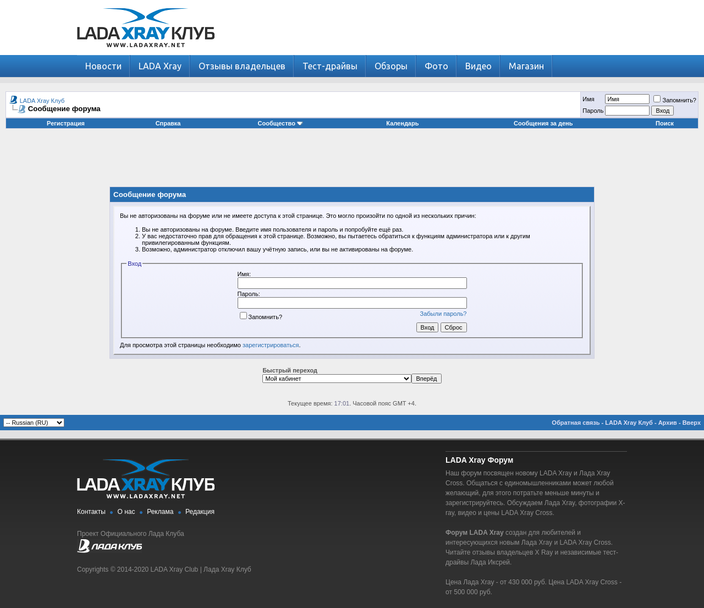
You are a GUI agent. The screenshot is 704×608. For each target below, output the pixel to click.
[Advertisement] (352, 162)
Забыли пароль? (443, 313)
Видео (478, 66)
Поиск (665, 123)
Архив (667, 422)
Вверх (692, 422)
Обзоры (391, 66)
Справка (168, 123)
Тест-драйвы (330, 66)
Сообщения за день (543, 123)
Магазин (526, 66)
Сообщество (280, 123)
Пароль (592, 110)
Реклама (160, 512)
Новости (103, 66)
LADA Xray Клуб (42, 100)
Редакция (200, 512)
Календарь (402, 123)
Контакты (91, 512)
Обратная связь (576, 422)
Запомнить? (674, 100)
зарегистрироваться (271, 345)
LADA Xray (160, 66)
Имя (588, 99)
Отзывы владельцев (242, 66)
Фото (436, 66)
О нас (126, 512)
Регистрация (66, 123)
